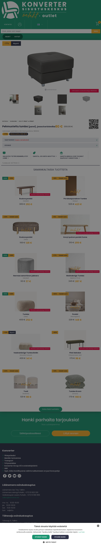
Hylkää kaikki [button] (60, 537)
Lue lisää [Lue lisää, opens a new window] (81, 532)
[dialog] (50, 273)
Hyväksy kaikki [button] (41, 537)
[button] (50, 542)
